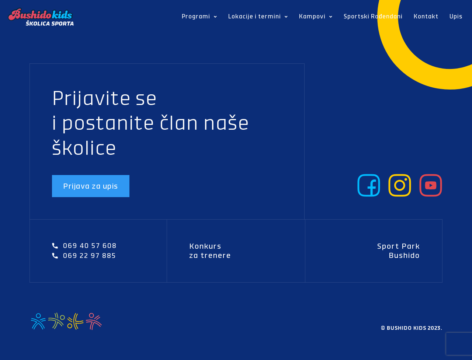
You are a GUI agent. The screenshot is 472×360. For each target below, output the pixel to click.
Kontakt (426, 16)
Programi (199, 17)
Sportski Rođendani (373, 16)
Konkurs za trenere (210, 250)
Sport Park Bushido (398, 250)
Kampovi (316, 17)
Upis (456, 16)
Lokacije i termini (258, 17)
